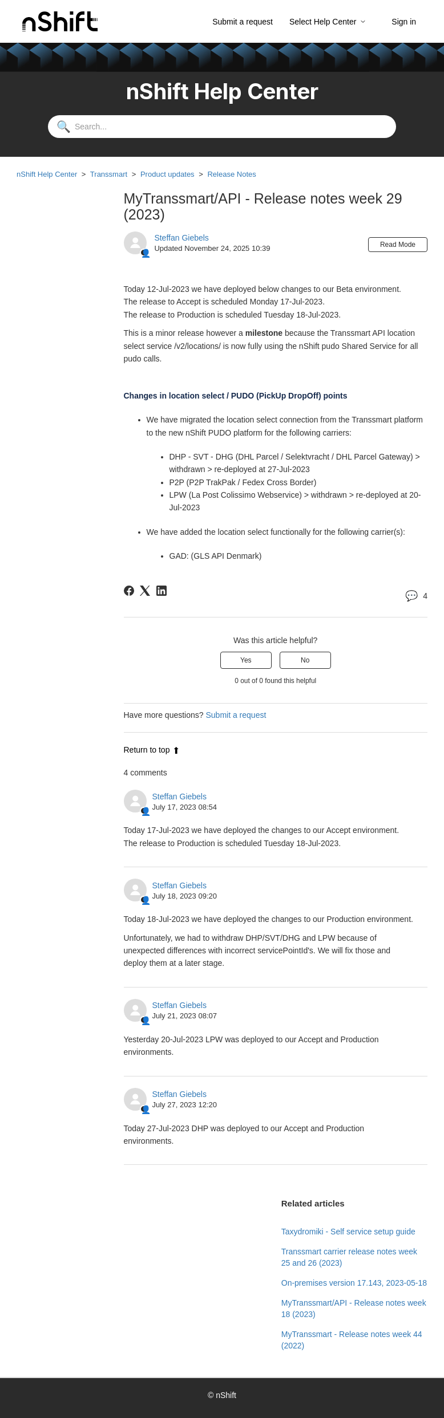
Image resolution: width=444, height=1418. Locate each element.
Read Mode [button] (397, 245)
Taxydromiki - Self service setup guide (348, 1231)
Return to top (152, 749)
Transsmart (108, 174)
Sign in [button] (403, 21)
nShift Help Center (47, 174)
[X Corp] (145, 591)
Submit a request (242, 21)
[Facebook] (129, 591)
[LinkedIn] (161, 591)
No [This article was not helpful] (305, 660)
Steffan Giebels (181, 237)
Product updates (167, 174)
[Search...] (222, 126)
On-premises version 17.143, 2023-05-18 (354, 1282)
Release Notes (231, 174)
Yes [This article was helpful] (246, 660)
